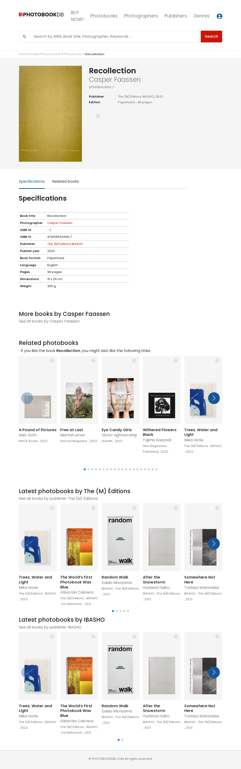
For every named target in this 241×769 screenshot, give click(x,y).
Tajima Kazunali (157, 440)
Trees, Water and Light (200, 432)
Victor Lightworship (119, 435)
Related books (65, 181)
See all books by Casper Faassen (49, 321)
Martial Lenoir (72, 435)
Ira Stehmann (72, 604)
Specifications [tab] (32, 181)
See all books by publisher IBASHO (50, 627)
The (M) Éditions (130, 97)
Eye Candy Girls (117, 430)
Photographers (141, 16)
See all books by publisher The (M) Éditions (58, 498)
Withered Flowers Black (160, 432)
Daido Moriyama (117, 582)
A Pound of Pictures (37, 430)
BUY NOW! (77, 16)
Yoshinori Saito (156, 587)
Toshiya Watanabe (201, 587)
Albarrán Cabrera (76, 592)
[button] (98, 116)
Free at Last (71, 430)
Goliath (107, 441)
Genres (201, 16)
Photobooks (103, 16)
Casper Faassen (59, 223)
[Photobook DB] (41, 16)
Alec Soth (27, 435)
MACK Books (28, 441)
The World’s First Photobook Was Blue (76, 582)
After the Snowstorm (154, 580)
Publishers (176, 16)
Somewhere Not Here (199, 580)
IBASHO (148, 97)
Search (211, 36)
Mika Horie (193, 440)
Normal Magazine (73, 441)
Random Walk (115, 577)
